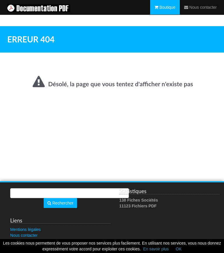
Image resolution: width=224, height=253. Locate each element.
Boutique (164, 13)
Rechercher (60, 203)
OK (179, 249)
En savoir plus (156, 249)
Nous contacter (200, 13)
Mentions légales (25, 229)
